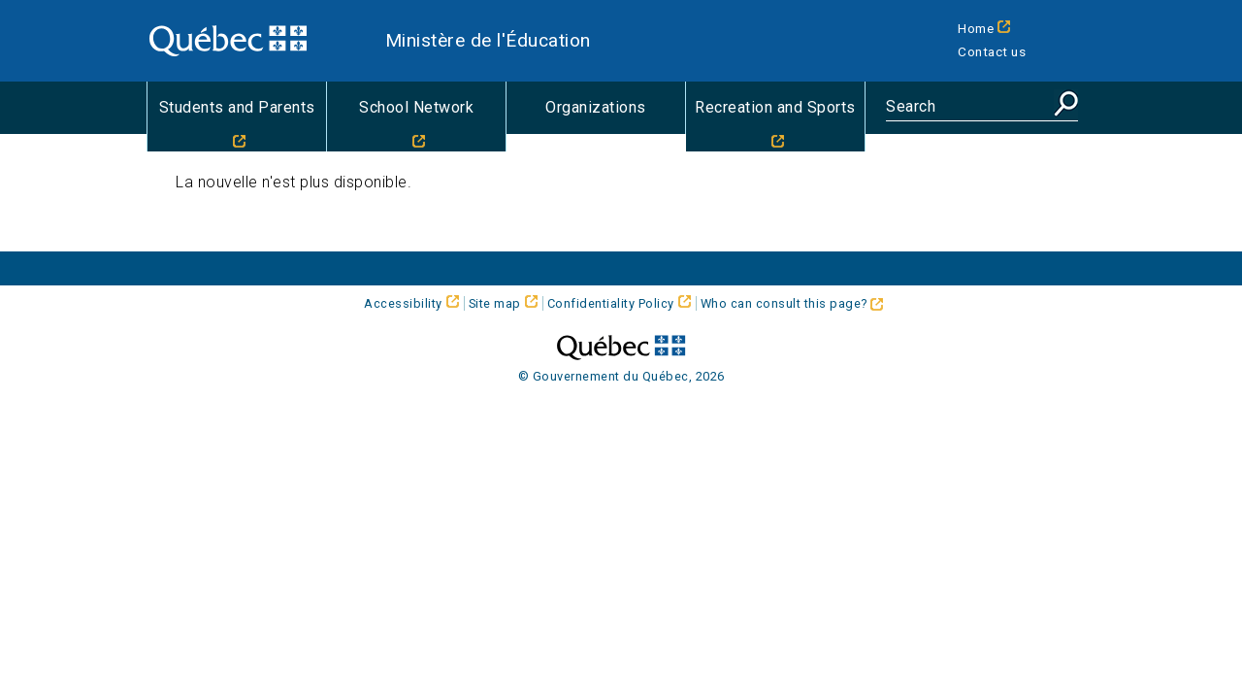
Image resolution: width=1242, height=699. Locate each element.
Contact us (992, 51)
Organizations (595, 107)
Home (976, 28)
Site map (495, 303)
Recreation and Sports (775, 107)
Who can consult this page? (792, 303)
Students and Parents (237, 107)
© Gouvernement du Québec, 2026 (621, 376)
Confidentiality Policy (610, 303)
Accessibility (403, 303)
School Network (416, 107)
